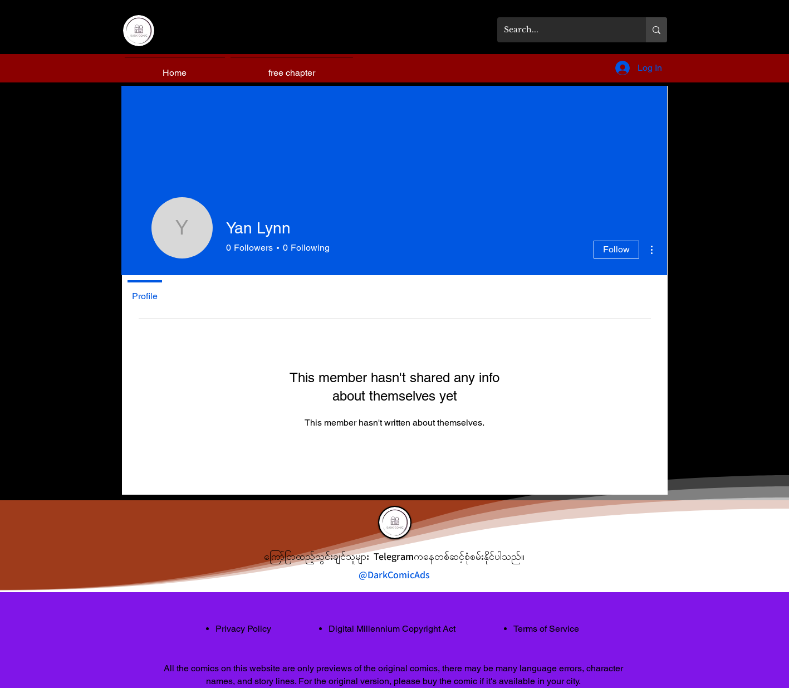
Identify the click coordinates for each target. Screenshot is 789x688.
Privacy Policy (243, 628)
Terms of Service (546, 628)
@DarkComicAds (394, 574)
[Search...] (563, 29)
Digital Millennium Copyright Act (392, 628)
